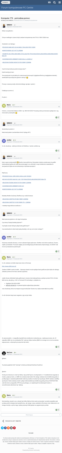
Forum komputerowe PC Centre (17, 7)
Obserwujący (29, 415)
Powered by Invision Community (31, 450)
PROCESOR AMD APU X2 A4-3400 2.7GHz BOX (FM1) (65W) (18, 47)
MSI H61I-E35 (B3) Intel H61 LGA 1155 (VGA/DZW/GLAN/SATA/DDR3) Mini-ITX (24, 179)
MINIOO (11, 20)
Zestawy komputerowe (30, 20)
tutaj (53, 443)
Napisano (14, 26)
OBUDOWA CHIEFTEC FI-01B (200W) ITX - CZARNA (16, 202)
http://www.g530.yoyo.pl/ (9, 266)
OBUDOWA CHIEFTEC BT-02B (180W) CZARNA (15, 199)
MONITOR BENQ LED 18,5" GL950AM (12, 50)
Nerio (9, 105)
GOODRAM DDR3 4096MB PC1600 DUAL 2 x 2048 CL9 (17, 59)
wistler (9, 140)
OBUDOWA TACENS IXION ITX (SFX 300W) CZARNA (16, 62)
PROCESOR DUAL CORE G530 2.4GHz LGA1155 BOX (16, 176)
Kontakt (31, 433)
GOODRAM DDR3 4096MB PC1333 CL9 (13, 186)
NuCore (9, 352)
